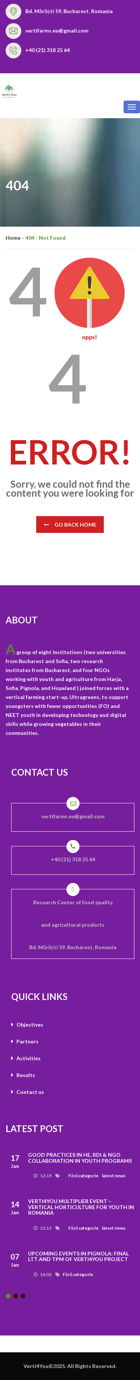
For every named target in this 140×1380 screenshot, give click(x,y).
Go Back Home (70, 524)
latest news (113, 1175)
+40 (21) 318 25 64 (47, 50)
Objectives (27, 1024)
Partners (24, 1041)
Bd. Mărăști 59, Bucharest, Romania (69, 11)
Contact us (27, 1092)
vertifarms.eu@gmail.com (56, 30)
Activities (26, 1058)
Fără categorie (83, 1175)
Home (13, 237)
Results (23, 1075)
